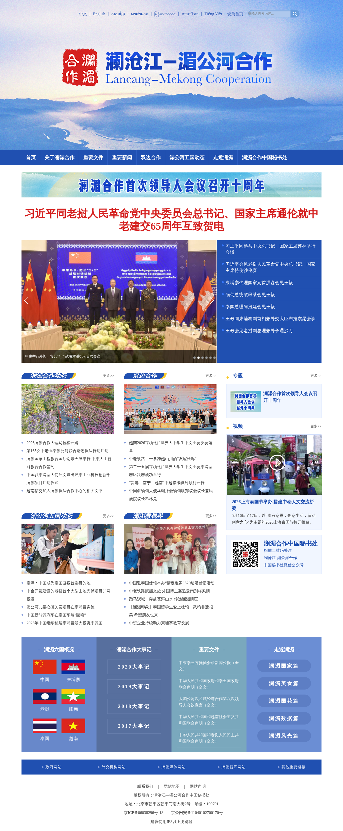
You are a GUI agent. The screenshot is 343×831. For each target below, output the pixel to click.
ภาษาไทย (190, 14)
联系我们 (145, 786)
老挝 (44, 700)
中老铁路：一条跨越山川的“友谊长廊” (162, 459)
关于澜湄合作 (59, 157)
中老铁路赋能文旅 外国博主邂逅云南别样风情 (169, 591)
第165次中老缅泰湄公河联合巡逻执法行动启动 (67, 451)
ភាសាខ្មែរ (118, 14)
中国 (44, 671)
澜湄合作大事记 (134, 649)
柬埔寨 (73, 671)
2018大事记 (134, 706)
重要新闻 (122, 157)
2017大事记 (134, 726)
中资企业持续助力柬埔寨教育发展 (159, 623)
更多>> (108, 376)
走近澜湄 (223, 157)
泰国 (44, 730)
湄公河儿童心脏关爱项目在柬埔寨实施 (60, 607)
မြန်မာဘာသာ (165, 14)
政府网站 (54, 767)
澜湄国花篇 (284, 701)
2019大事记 (134, 686)
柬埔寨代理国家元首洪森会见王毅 (259, 282)
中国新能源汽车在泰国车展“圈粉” (56, 615)
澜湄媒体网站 (174, 767)
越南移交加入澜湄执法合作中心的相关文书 (64, 491)
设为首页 (235, 14)
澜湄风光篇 (284, 736)
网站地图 (172, 786)
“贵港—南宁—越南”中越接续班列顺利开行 (166, 483)
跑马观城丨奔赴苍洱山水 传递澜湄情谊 (163, 599)
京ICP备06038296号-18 (143, 813)
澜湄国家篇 (284, 666)
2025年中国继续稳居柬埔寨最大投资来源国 (64, 623)
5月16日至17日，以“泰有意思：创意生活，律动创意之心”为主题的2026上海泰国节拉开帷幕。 (274, 512)
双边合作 (151, 157)
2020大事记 (134, 667)
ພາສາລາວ (139, 14)
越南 (73, 730)
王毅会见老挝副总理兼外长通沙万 (259, 330)
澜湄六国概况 (59, 649)
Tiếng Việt (213, 14)
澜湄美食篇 (284, 683)
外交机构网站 (114, 767)
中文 (83, 14)
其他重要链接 (294, 767)
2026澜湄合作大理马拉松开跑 (52, 443)
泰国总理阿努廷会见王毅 (250, 306)
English (99, 14)
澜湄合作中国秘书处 (264, 157)
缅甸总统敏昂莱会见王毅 (250, 294)
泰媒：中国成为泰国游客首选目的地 (58, 583)
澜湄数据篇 (284, 718)
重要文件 (93, 157)
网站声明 (198, 786)
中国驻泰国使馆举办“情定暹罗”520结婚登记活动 (171, 583)
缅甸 (73, 700)
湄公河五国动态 (187, 157)
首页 (31, 157)
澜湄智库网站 (234, 767)
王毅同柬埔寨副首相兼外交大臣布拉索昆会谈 (271, 318)
